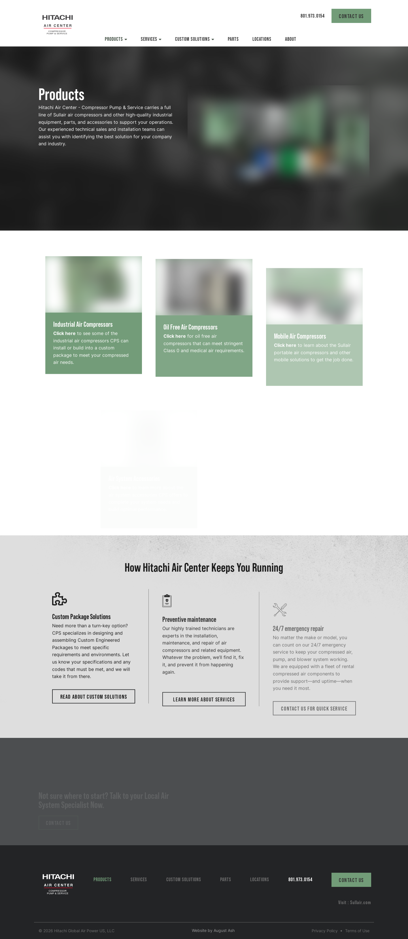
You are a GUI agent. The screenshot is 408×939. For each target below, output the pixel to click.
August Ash (224, 930)
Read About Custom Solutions (93, 713)
